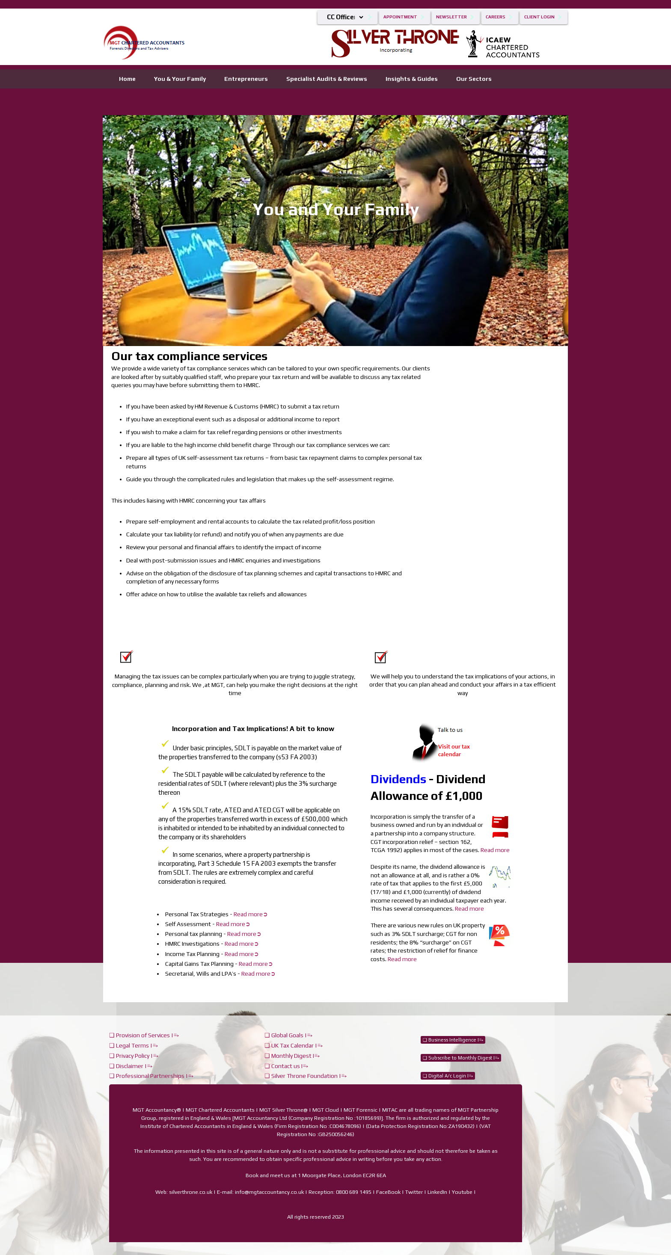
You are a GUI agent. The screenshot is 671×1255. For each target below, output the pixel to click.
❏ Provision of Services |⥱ (144, 1035)
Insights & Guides (412, 78)
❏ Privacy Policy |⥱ (133, 1055)
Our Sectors (474, 78)
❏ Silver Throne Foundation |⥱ (305, 1075)
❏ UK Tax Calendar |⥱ (293, 1045)
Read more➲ (256, 963)
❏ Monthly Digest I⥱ (292, 1055)
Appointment (400, 17)
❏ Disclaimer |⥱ (130, 1066)
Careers (495, 17)
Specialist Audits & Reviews (326, 78)
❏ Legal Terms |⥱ (133, 1045)
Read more (495, 850)
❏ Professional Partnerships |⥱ (151, 1075)
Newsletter (451, 17)
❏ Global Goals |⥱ (288, 1035)
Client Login (539, 17)
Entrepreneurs (246, 78)
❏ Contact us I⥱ (286, 1066)
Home (127, 78)
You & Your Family (180, 78)
